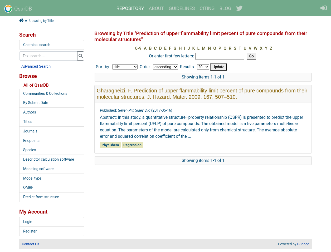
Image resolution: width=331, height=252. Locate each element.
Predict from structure (41, 197)
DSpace (303, 244)
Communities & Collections (45, 93)
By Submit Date (35, 103)
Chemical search (36, 45)
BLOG (225, 8)
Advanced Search (36, 66)
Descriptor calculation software (48, 159)
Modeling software (38, 169)
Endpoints (31, 141)
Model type (32, 178)
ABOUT (156, 8)
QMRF (28, 187)
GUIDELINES (182, 8)
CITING (207, 8)
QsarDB (18, 9)
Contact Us (30, 244)
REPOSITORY (130, 8)
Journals (30, 131)
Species (29, 150)
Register (30, 231)
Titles (27, 122)
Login (27, 222)
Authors (29, 112)
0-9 (138, 48)
